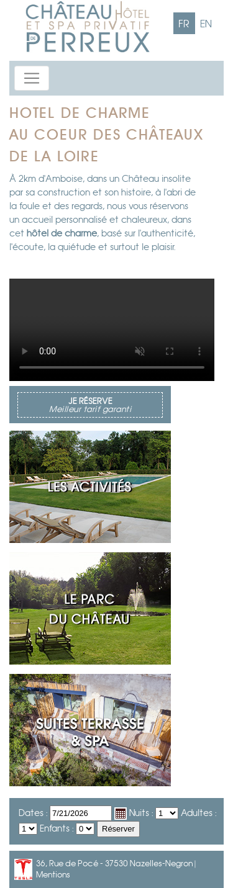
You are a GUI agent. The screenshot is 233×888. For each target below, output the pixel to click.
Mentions (53, 875)
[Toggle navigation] (31, 78)
